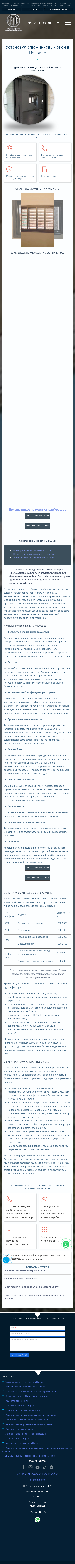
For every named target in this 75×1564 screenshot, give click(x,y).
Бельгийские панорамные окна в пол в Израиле (28, 1426)
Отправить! (19, 1357)
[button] (68, 23)
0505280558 (37, 70)
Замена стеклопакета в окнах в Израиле (25, 1384)
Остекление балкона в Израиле (20, 1408)
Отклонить (32, 9)
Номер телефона (20, 1333)
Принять (11, 9)
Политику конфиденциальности (56, 5)
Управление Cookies (58, 9)
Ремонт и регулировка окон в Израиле (24, 1412)
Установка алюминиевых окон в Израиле (25, 1436)
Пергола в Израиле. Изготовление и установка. (28, 1398)
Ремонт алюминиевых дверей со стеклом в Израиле (30, 1417)
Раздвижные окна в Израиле (19, 1431)
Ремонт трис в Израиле (16, 1403)
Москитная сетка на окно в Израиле (23, 1445)
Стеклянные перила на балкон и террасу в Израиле (30, 1394)
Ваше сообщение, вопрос (24, 1339)
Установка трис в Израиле (18, 1441)
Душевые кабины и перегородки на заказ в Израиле (30, 1458)
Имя (13, 1327)
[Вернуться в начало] (13, 23)
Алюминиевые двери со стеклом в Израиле (26, 1422)
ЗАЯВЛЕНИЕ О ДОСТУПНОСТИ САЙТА (37, 1476)
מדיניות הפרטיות (37, 1482)
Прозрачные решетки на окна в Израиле (25, 1389)
